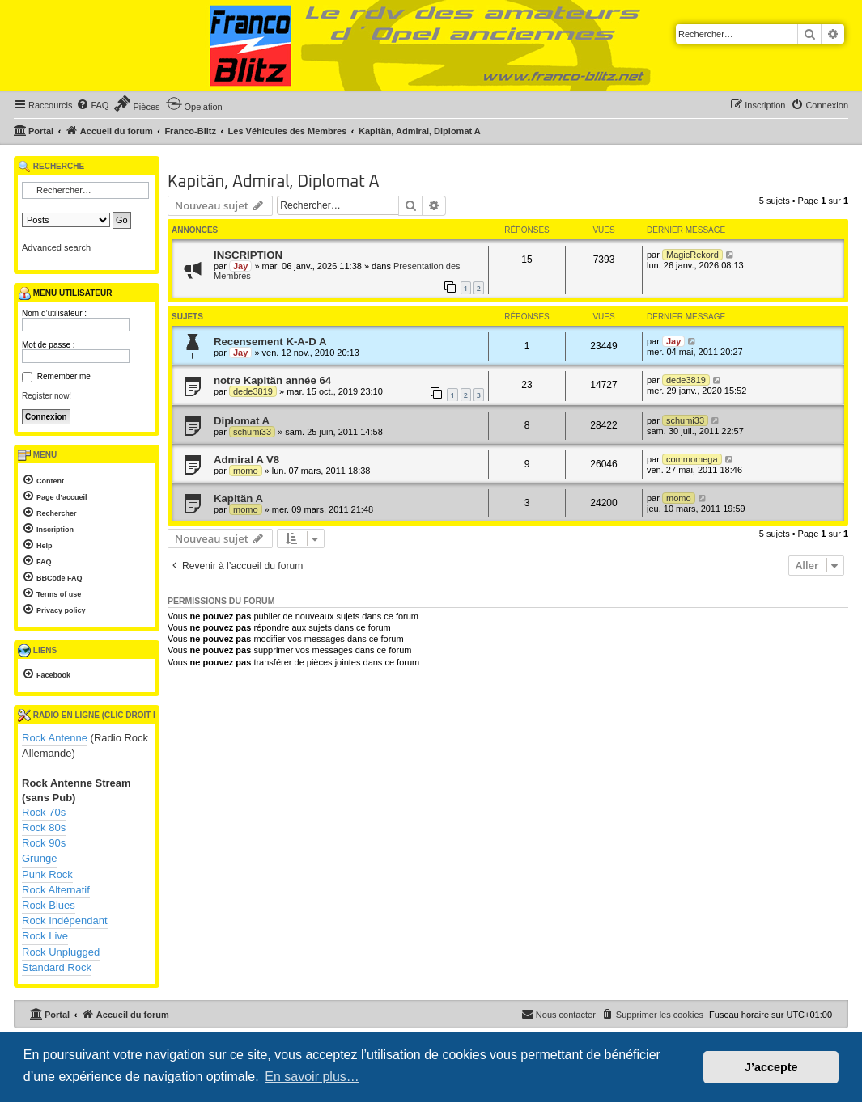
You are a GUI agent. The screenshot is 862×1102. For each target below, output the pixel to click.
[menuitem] (92, 105)
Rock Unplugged (61, 952)
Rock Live (45, 936)
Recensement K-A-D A (270, 342)
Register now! (46, 395)
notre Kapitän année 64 (272, 380)
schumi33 (252, 432)
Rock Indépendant (65, 920)
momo (245, 470)
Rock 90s (44, 843)
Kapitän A (238, 498)
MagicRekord (692, 255)
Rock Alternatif (56, 890)
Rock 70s (44, 812)
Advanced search (56, 247)
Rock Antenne (54, 738)
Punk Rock (47, 874)
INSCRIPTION (248, 255)
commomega (692, 459)
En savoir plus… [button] (312, 1076)
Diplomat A (242, 421)
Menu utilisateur (65, 293)
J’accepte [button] (771, 1067)
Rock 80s (44, 827)
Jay (240, 266)
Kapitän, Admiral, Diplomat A (273, 182)
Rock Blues (48, 905)
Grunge (39, 858)
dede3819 (253, 391)
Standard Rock (56, 967)
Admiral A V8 (246, 460)
